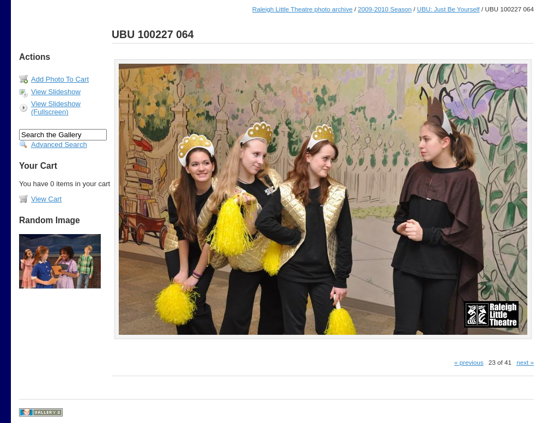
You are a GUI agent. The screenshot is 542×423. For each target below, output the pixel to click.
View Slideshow (56, 92)
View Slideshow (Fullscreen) (56, 108)
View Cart (46, 199)
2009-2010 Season (385, 9)
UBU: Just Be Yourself (448, 9)
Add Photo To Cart (60, 79)
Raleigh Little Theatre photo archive (302, 9)
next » (525, 362)
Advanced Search (59, 144)
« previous (469, 362)
